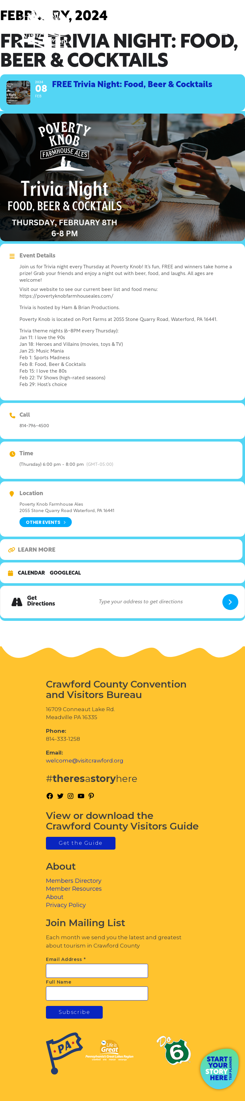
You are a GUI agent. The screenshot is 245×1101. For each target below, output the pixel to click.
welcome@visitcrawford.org (84, 760)
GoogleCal (65, 573)
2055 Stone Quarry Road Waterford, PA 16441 (66, 511)
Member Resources (74, 888)
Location (31, 494)
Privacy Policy (66, 905)
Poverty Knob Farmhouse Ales (51, 504)
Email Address (66, 959)
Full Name (58, 982)
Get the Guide (81, 843)
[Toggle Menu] (222, 32)
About (54, 897)
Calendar (31, 573)
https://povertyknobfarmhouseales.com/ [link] (66, 296)
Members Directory (73, 880)
